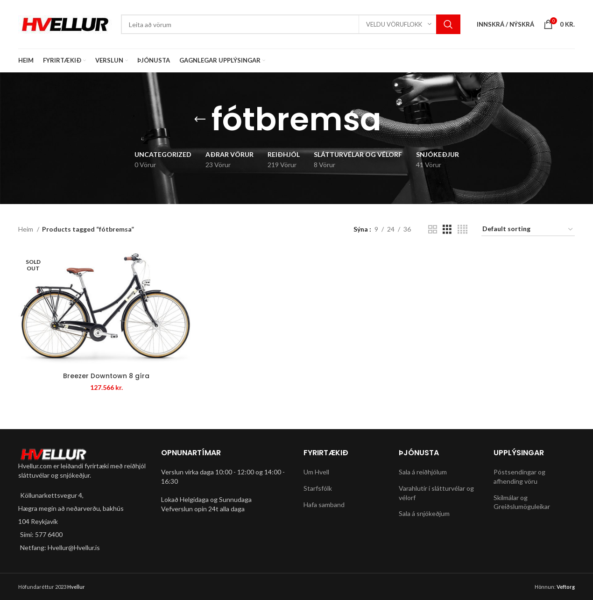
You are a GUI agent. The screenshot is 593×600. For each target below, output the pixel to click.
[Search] (290, 24)
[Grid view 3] (447, 229)
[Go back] (200, 119)
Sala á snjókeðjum (424, 513)
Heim (26, 229)
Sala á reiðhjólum (423, 472)
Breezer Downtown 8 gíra (106, 376)
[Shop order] (528, 229)
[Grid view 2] (432, 229)
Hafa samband (324, 504)
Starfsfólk (318, 488)
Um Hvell (316, 472)
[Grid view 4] (462, 229)
